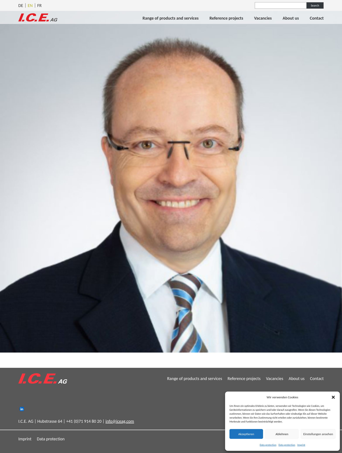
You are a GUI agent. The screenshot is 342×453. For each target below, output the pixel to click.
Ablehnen (281, 434)
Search (315, 5)
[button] (333, 397)
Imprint (301, 444)
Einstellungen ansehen (318, 434)
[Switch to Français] (39, 5)
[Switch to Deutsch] (20, 5)
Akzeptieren (246, 434)
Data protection (268, 444)
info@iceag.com (120, 421)
